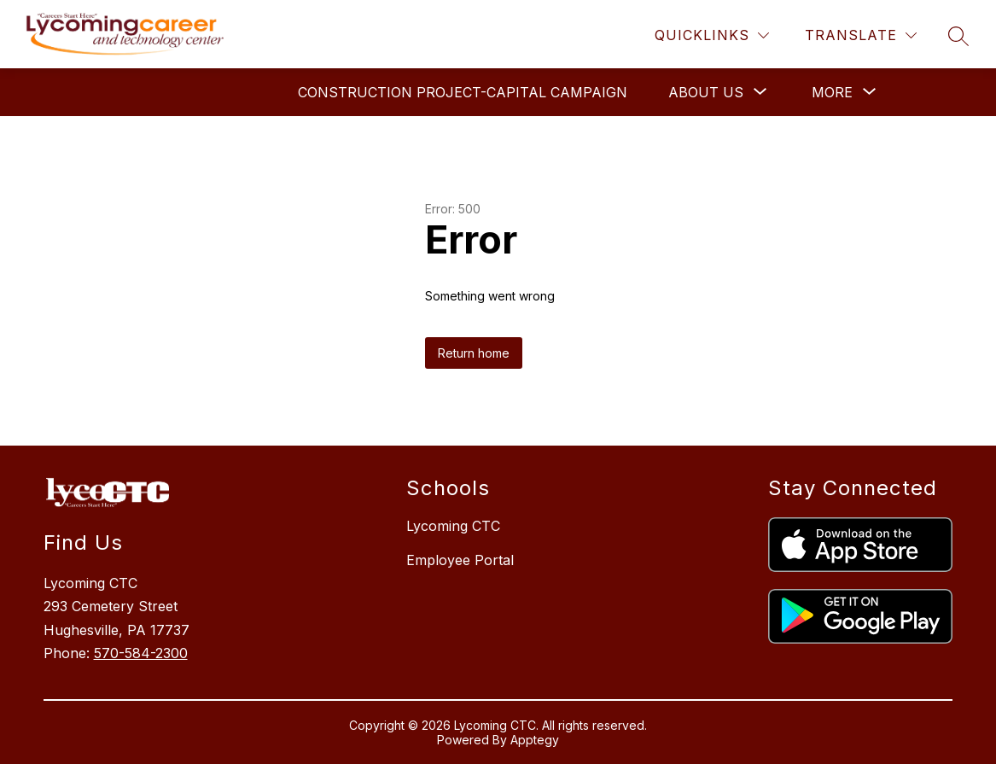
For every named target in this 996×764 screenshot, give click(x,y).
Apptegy (534, 739)
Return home (474, 353)
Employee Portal (460, 560)
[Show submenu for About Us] (705, 92)
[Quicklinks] (711, 35)
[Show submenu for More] (832, 92)
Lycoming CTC (453, 525)
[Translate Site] (861, 35)
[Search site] (958, 36)
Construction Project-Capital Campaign (462, 92)
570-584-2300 (141, 653)
